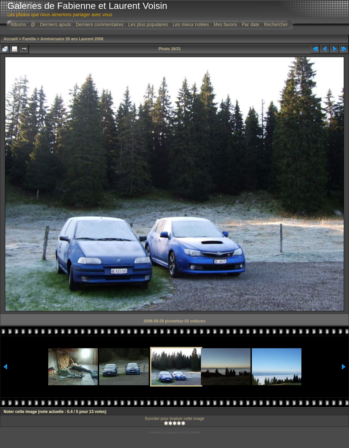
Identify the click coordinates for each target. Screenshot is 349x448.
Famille (29, 39)
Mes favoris (225, 24)
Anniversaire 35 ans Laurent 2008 (71, 39)
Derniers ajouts (55, 24)
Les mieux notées (191, 24)
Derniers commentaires (100, 24)
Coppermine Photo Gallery (182, 432)
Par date (250, 24)
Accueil (11, 39)
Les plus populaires (148, 24)
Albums (18, 24)
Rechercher (276, 24)
